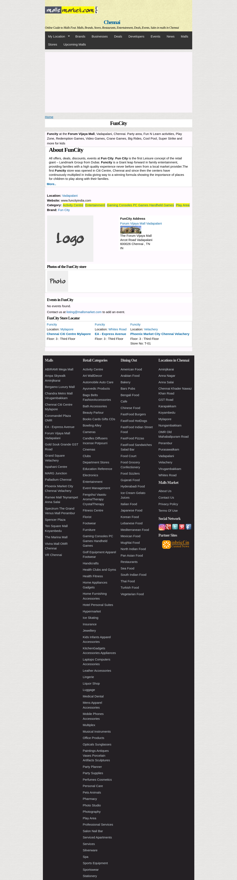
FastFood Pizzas (132, 438)
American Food (131, 369)
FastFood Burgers (133, 414)
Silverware (90, 850)
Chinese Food (130, 408)
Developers (136, 36)
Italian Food (129, 504)
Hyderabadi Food (133, 486)
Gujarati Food (130, 480)
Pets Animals (92, 792)
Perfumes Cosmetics (97, 779)
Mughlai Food (130, 542)
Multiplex (89, 725)
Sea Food (127, 568)
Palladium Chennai (58, 479)
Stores (52, 44)
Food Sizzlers (130, 473)
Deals (118, 36)
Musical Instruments (97, 731)
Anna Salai (166, 382)
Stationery (90, 876)
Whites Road (118, 329)
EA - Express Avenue (110, 334)
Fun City (64, 210)
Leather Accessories (97, 670)
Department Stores (96, 462)
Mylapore (67, 329)
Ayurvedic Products (96, 388)
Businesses (100, 36)
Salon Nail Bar (93, 831)
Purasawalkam (169, 449)
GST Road (166, 399)
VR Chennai (53, 555)
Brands (80, 36)
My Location (57, 36)
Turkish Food (130, 587)
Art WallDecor (92, 375)
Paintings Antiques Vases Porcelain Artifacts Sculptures (96, 755)
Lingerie (88, 677)
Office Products (93, 738)
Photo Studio (92, 805)
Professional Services (98, 824)
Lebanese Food (132, 523)
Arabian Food (130, 375)
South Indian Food (134, 574)
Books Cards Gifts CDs (99, 419)
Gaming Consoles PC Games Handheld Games (140, 205)
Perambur (165, 443)
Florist (87, 517)
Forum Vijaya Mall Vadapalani (141, 223)
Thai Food (128, 581)
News (171, 36)
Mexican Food (130, 536)
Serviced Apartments (97, 837)
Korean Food (130, 517)
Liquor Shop (91, 683)
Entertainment (95, 205)
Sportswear (91, 869)
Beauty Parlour (93, 412)
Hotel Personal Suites (98, 605)
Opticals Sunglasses (97, 744)
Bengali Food (130, 395)
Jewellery (89, 630)
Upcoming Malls (75, 44)
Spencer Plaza (55, 519)
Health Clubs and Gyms (99, 569)
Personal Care (93, 786)
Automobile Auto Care (98, 382)
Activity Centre (73, 205)
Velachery (151, 329)
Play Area (182, 205)
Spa (86, 856)
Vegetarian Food (132, 594)
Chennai (112, 22)
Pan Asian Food (132, 555)
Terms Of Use (168, 510)
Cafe (124, 401)
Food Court (128, 456)
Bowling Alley (92, 425)
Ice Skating (90, 617)
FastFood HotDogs (134, 421)
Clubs (87, 456)
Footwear (89, 523)
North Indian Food (133, 549)
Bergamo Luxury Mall (60, 387)
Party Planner (92, 766)
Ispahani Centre (56, 466)
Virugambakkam (170, 469)
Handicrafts (91, 563)
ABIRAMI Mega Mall (59, 369)
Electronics (90, 475)
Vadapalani (70, 195)
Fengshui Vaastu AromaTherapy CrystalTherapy (94, 499)
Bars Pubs (128, 388)
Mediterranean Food (135, 529)
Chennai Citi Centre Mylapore (69, 334)
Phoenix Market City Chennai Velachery (159, 334)
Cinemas (89, 449)
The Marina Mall (56, 537)
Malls (184, 36)
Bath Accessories (95, 406)
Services (89, 844)
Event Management (96, 488)
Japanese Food (131, 510)
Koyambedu (167, 412)
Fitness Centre (93, 510)
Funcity (52, 324)
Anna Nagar (167, 375)
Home (49, 117)
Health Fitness (93, 576)
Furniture (89, 529)
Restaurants (129, 562)
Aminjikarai (166, 369)
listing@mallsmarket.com (84, 312)
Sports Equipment (95, 863)
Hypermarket (92, 611)
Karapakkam (167, 406)
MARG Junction (56, 473)
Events (155, 36)
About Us (165, 491)
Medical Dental (93, 696)
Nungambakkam (170, 425)
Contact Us (166, 497)
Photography (92, 811)
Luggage (89, 690)
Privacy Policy (168, 504)
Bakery (126, 382)
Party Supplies (93, 773)
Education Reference (97, 469)
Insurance (90, 624)
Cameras (89, 432)
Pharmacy (90, 799)
